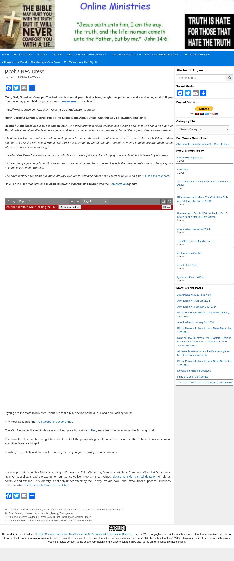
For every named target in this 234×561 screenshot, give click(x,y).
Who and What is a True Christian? (86, 54)
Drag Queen (15, 513)
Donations (57, 54)
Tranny (54, 513)
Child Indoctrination (19, 509)
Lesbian (45, 513)
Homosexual (70, 101)
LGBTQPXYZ (78, 509)
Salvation (42, 54)
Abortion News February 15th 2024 (196, 306)
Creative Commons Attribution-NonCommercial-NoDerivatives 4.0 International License (83, 534)
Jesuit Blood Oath (187, 265)
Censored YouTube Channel (125, 54)
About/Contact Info (23, 54)
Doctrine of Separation (189, 157)
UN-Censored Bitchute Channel (162, 54)
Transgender (116, 509)
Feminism (36, 509)
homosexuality (31, 513)
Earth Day (182, 169)
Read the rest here (157, 175)
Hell (93, 430)
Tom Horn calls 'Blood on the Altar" (46, 485)
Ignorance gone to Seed (56, 509)
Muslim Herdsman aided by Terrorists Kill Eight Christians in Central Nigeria (50, 516)
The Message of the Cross (45, 62)
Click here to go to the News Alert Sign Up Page (203, 144)
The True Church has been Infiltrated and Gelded (204, 382)
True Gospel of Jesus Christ (54, 421)
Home (5, 54)
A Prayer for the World (14, 62)
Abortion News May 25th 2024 (194, 294)
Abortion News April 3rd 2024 (193, 229)
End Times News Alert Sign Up (81, 62)
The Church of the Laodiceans (194, 241)
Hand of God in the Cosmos (192, 376)
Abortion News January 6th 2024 (195, 322)
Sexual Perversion (97, 509)
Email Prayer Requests (197, 54)
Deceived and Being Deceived (194, 370)
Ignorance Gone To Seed (191, 277)
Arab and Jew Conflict (189, 253)
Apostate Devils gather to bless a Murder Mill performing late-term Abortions (50, 520)
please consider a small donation (134, 476)
